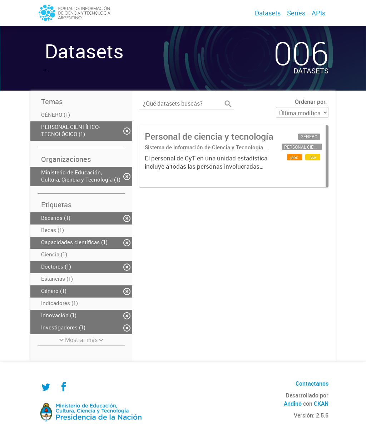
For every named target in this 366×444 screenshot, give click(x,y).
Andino (293, 403)
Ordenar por (310, 101)
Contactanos (312, 383)
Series (296, 13)
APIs (318, 13)
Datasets (268, 13)
